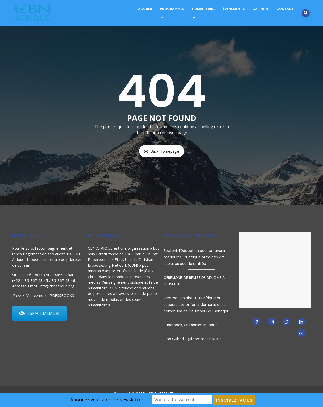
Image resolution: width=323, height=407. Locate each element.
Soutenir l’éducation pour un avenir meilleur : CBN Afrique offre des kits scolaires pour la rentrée (194, 257)
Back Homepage (161, 151)
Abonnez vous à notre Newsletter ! (108, 400)
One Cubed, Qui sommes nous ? (192, 338)
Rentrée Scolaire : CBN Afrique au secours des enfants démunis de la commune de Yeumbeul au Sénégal (196, 304)
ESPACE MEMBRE (39, 313)
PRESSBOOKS (62, 295)
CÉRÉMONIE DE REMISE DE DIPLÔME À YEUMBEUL (194, 281)
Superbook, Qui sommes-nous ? (192, 325)
